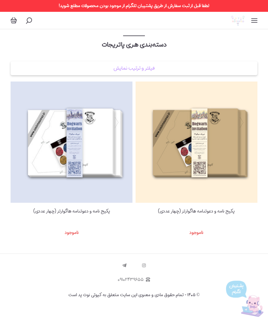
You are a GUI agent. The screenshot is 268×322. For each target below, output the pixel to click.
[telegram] (124, 265)
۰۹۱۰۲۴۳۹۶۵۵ (134, 280)
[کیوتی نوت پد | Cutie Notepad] (238, 20)
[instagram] (144, 265)
